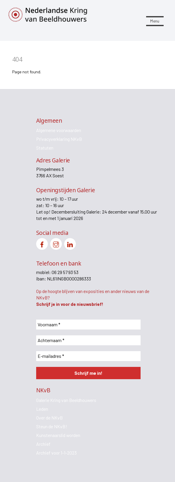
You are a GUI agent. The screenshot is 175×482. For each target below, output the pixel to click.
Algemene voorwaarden (58, 130)
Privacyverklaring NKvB (59, 139)
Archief (43, 444)
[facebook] (42, 243)
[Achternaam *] (88, 340)
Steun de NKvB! (51, 426)
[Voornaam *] (88, 325)
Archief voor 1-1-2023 (56, 452)
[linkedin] (70, 243)
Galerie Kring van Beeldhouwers (66, 400)
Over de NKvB (49, 417)
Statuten (44, 147)
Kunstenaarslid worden (58, 435)
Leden (42, 409)
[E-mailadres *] (88, 356)
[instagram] (56, 243)
